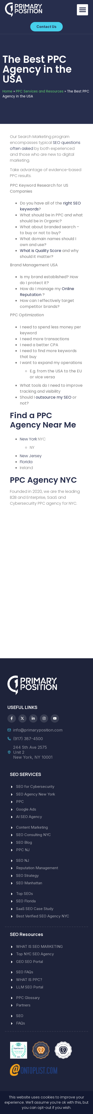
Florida (26, 462)
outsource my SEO (53, 397)
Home (7, 91)
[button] (82, 9)
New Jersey (31, 456)
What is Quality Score (40, 250)
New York (28, 439)
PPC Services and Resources (39, 91)
